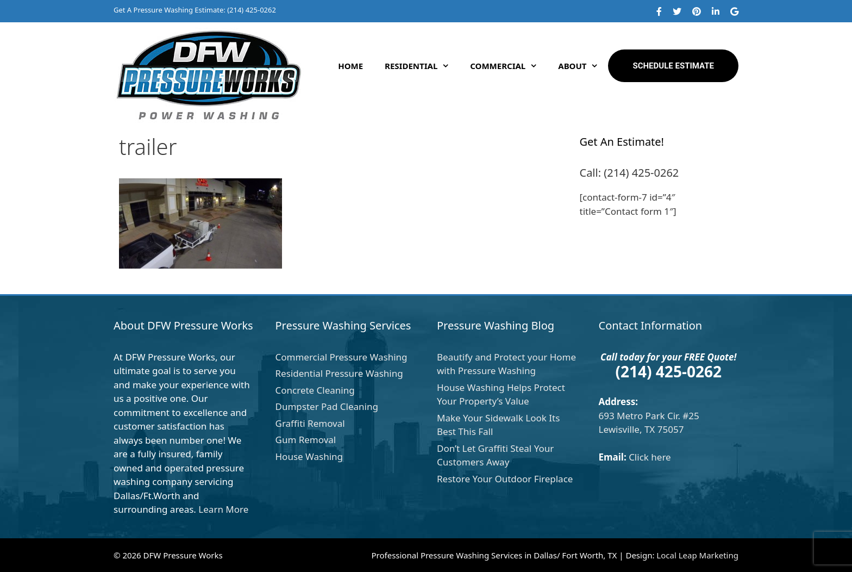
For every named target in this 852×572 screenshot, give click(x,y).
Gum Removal (305, 439)
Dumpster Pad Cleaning (326, 406)
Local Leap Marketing (697, 555)
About (583, 65)
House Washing (309, 456)
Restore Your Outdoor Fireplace (505, 478)
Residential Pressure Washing (339, 373)
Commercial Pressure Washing (341, 357)
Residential (422, 65)
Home (350, 65)
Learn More (223, 509)
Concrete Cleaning (315, 390)
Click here (650, 457)
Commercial (508, 65)
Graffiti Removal (310, 423)
